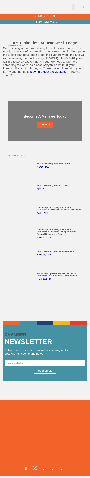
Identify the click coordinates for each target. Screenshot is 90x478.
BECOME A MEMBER (45, 22)
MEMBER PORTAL (45, 16)
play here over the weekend (48, 71)
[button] (73, 7)
